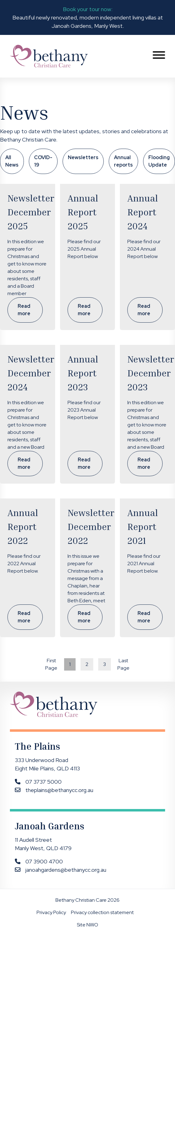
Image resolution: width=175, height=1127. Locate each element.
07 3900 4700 (44, 861)
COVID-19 (43, 161)
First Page (51, 664)
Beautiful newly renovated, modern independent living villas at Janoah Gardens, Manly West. (87, 17)
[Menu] (159, 56)
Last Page (123, 664)
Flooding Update (159, 161)
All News (12, 161)
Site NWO (87, 925)
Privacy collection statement (102, 912)
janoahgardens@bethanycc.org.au (65, 869)
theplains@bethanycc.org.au (59, 790)
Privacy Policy (51, 912)
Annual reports (123, 161)
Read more (24, 310)
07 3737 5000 (43, 781)
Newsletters (83, 157)
